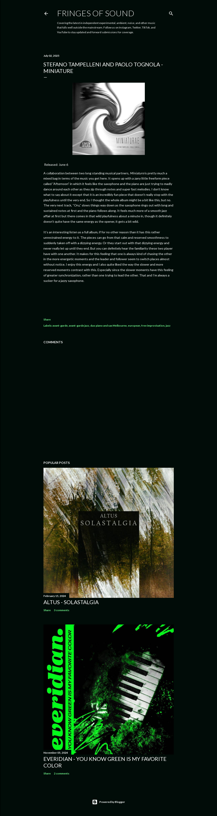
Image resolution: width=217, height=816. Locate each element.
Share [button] (47, 319)
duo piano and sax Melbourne (108, 325)
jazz (168, 325)
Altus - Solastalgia (71, 602)
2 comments (61, 773)
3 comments (61, 610)
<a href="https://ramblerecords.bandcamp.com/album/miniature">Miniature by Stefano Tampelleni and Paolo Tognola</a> (108, 299)
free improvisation (153, 325)
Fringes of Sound (95, 13)
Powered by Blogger (108, 802)
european (134, 325)
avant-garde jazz (79, 325)
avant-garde (60, 325)
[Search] (171, 12)
